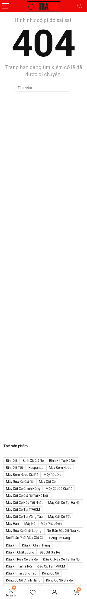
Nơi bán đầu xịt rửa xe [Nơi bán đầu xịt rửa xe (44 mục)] (64, 530)
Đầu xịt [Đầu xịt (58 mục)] (11, 545)
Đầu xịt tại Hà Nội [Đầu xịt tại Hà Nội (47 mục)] (19, 566)
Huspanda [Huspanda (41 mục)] (36, 467)
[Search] (79, 6)
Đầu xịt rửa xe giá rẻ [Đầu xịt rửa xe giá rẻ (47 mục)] (22, 559)
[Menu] (5, 6)
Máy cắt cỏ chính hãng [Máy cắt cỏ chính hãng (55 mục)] (23, 488)
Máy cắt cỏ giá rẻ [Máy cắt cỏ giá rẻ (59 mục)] (59, 488)
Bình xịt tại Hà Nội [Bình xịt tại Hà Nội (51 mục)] (62, 460)
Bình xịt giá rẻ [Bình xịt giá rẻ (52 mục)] (33, 460)
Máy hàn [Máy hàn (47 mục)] (12, 523)
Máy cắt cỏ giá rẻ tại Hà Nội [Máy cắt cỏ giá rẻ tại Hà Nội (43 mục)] (27, 495)
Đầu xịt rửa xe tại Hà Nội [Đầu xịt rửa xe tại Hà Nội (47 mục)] (61, 559)
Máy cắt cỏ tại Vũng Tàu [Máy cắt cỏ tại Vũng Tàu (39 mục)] (24, 516)
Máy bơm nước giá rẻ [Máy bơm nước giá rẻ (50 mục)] (22, 474)
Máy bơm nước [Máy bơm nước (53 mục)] (60, 467)
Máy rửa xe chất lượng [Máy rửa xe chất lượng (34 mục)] (23, 530)
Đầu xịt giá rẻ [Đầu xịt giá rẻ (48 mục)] (50, 552)
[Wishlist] (32, 593)
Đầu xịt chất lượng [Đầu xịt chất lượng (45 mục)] (20, 552)
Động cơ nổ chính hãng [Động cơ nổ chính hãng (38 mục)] (23, 580)
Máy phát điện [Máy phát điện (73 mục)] (51, 523)
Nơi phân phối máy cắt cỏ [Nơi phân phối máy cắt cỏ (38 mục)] (25, 537)
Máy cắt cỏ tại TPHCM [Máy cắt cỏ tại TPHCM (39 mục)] (23, 509)
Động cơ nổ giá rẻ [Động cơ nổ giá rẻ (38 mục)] (59, 580)
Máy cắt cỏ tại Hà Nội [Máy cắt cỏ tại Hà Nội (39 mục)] (64, 502)
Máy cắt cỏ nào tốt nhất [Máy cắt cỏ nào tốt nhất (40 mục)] (24, 502)
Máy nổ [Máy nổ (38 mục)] (29, 523)
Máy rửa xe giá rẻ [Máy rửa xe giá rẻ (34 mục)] (19, 481)
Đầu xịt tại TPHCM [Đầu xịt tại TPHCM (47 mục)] (51, 566)
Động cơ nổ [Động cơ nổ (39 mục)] (50, 573)
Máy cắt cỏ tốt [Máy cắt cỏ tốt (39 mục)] (59, 516)
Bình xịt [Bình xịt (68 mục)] (11, 460)
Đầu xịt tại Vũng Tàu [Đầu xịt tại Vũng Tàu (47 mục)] (21, 573)
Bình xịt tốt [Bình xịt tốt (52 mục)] (14, 467)
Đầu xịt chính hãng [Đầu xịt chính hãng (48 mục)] (36, 545)
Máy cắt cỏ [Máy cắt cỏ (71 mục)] (47, 481)
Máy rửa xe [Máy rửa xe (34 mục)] (52, 474)
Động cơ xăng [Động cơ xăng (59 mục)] (59, 538)
